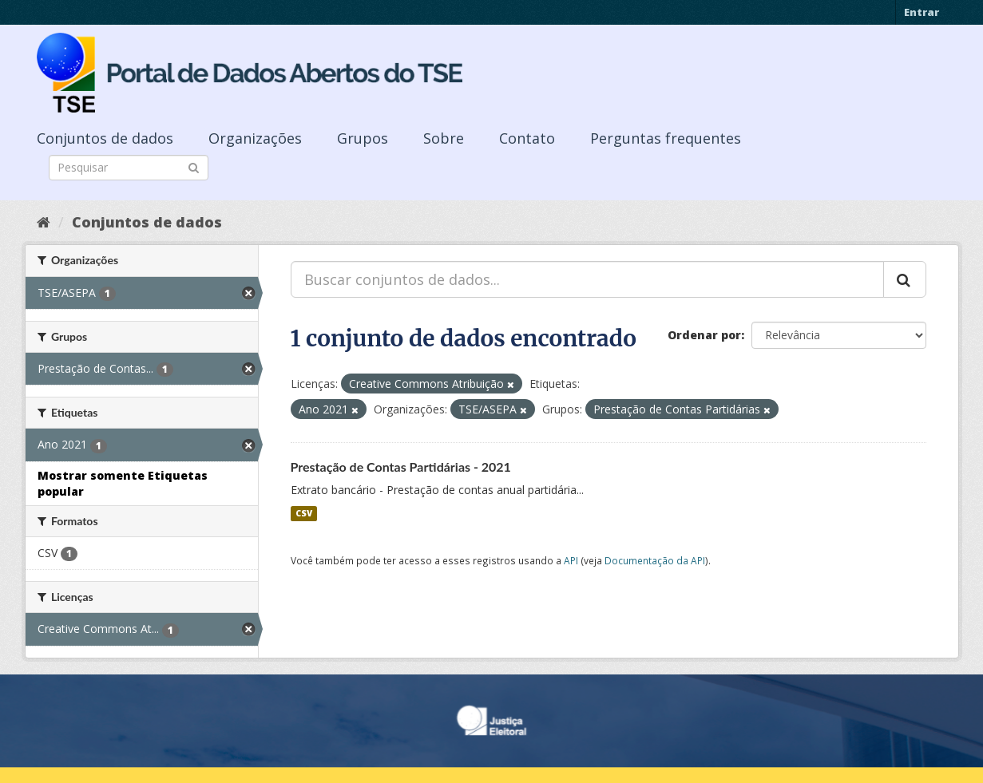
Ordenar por (704, 334)
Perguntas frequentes (665, 138)
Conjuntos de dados (105, 138)
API (571, 560)
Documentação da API (654, 560)
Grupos (362, 138)
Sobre (443, 138)
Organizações (255, 138)
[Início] (43, 221)
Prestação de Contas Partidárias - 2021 (401, 466)
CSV (303, 513)
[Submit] (193, 166)
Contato (527, 138)
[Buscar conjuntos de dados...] (587, 279)
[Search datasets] (128, 167)
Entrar (921, 12)
